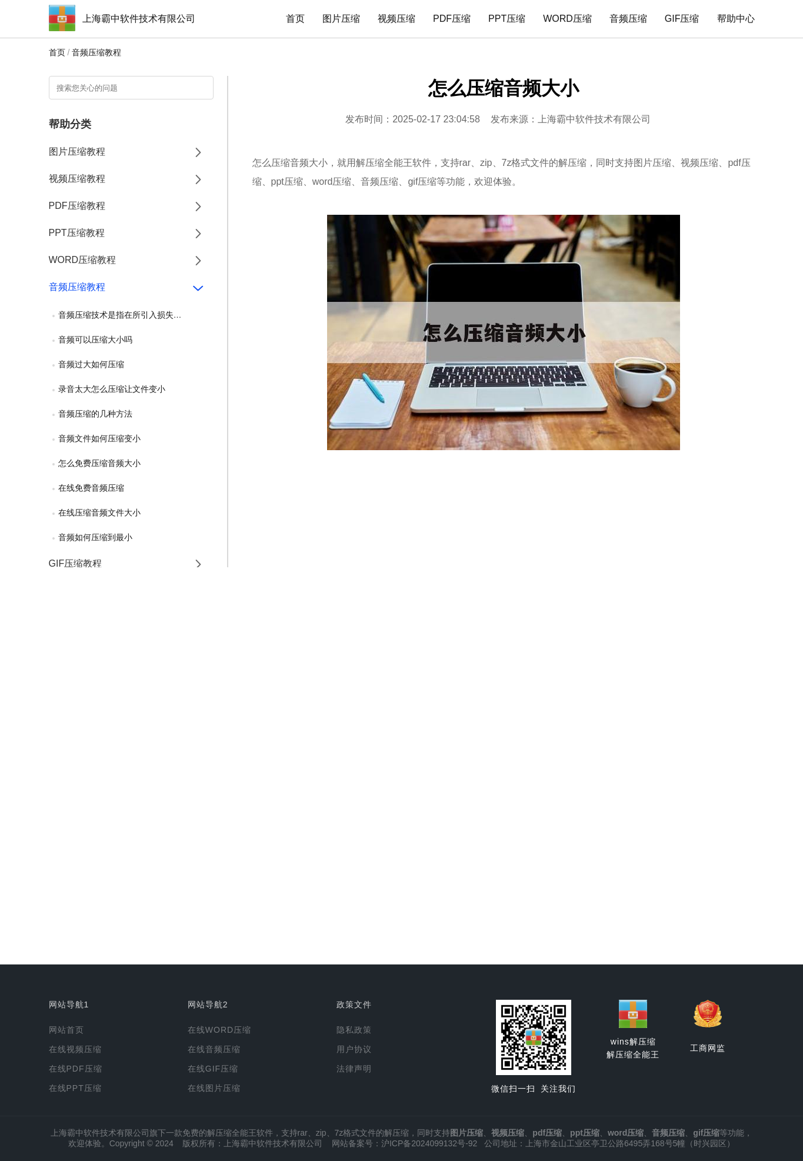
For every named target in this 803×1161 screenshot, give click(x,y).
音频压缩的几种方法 (95, 413)
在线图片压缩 (214, 1088)
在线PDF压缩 (75, 1068)
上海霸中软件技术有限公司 (138, 19)
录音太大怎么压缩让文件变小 (111, 389)
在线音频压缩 (214, 1049)
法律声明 (354, 1068)
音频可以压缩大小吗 (95, 339)
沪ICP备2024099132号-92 (429, 1143)
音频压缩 (628, 19)
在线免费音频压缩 (91, 488)
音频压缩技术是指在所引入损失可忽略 (128, 315)
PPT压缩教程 (77, 233)
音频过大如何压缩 (91, 364)
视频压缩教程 (77, 179)
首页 (295, 19)
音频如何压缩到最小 (95, 537)
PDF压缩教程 (77, 206)
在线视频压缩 (75, 1049)
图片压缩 (341, 19)
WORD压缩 (567, 19)
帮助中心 (736, 19)
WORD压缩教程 (82, 260)
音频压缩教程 (96, 52)
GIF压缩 (682, 19)
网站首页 (66, 1029)
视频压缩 (396, 19)
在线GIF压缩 (213, 1068)
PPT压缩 (506, 19)
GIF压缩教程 (75, 563)
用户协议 (354, 1049)
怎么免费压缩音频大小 (99, 463)
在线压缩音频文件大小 (99, 512)
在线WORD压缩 (219, 1029)
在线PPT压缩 (75, 1088)
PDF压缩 (452, 19)
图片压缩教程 (77, 152)
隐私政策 (354, 1029)
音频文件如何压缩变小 (99, 438)
